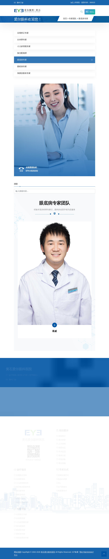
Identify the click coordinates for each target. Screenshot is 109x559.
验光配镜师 (22, 53)
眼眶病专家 (22, 66)
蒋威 (54, 331)
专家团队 (72, 19)
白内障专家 (22, 39)
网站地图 (17, 552)
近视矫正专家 (23, 33)
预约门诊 (18, 3)
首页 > (66, 19)
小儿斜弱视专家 (23, 46)
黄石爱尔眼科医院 (48, 552)
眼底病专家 (83, 19)
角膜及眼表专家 (23, 73)
